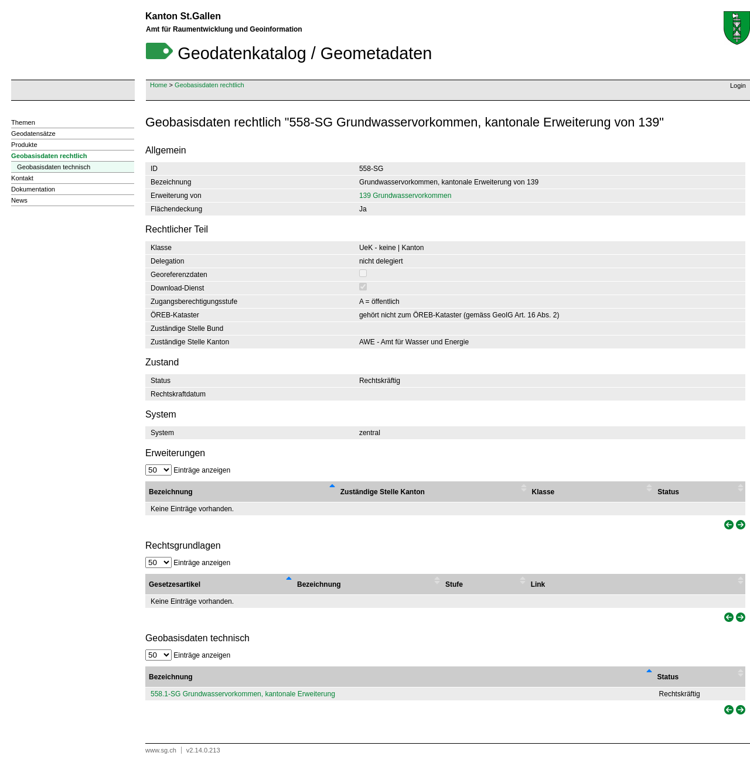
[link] (728, 525)
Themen (23, 122)
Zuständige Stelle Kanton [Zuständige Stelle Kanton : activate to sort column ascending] (382, 492)
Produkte (24, 144)
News (19, 200)
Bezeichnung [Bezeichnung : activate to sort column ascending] (319, 584)
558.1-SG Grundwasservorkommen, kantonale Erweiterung (243, 694)
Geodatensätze (33, 133)
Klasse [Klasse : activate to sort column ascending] (543, 492)
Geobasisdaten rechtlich (209, 84)
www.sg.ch (160, 750)
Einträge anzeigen (187, 470)
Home (158, 84)
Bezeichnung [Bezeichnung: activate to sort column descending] (171, 677)
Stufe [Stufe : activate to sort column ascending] (454, 584)
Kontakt (22, 178)
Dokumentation (33, 189)
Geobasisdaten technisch (53, 166)
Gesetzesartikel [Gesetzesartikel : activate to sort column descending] (174, 584)
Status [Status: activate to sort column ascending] (668, 677)
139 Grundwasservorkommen (405, 195)
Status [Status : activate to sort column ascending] (668, 492)
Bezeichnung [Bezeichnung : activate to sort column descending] (171, 492)
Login (738, 85)
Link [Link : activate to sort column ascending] (538, 584)
